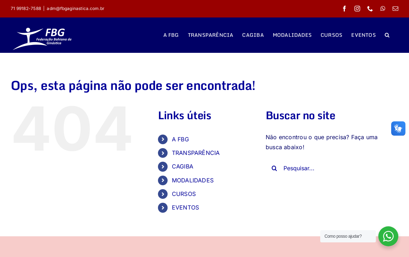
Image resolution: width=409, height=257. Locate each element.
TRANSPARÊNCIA (196, 152)
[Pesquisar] (274, 168)
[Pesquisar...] (327, 168)
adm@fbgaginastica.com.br (75, 8)
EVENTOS (185, 207)
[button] (396, 34)
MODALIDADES (193, 180)
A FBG (180, 139)
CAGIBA (182, 166)
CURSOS (184, 193)
